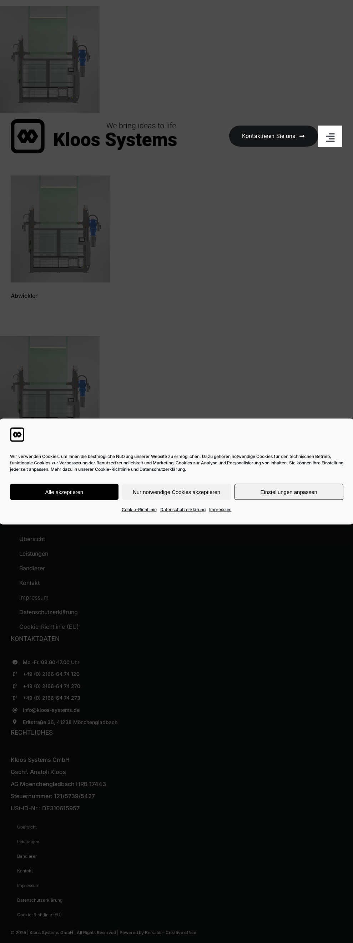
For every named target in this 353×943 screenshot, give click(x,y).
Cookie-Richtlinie (139, 509)
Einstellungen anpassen (289, 492)
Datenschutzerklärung (183, 509)
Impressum (220, 509)
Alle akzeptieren (64, 492)
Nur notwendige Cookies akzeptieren (176, 492)
